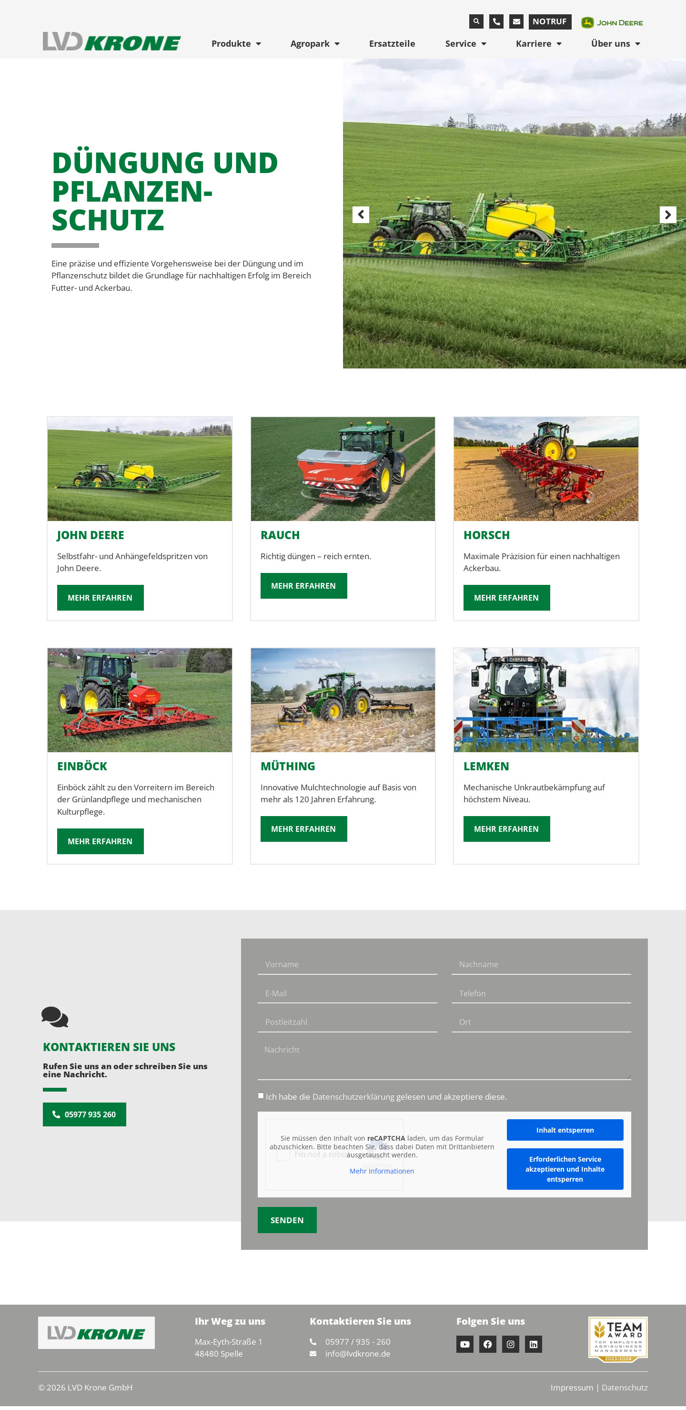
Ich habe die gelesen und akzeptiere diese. (386, 1100)
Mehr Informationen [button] (382, 1175)
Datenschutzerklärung (353, 1100)
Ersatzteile (392, 43)
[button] (476, 21)
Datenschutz (625, 1391)
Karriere (539, 43)
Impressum (572, 1391)
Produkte (236, 43)
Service (465, 43)
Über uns (615, 43)
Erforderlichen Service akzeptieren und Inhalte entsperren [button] (565, 1172)
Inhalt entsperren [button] (565, 1133)
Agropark (315, 43)
